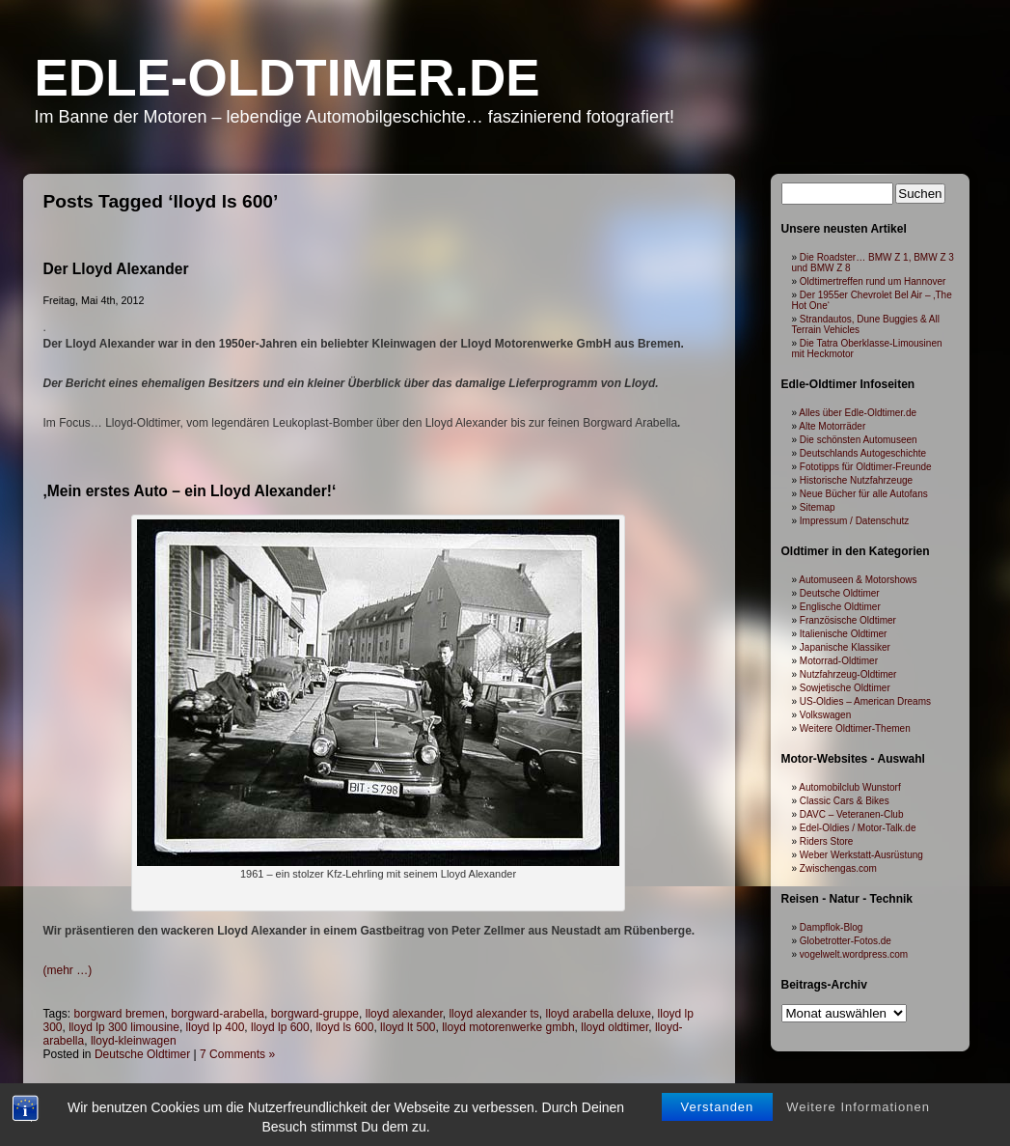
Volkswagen (825, 715)
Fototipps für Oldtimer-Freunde (866, 466)
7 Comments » (237, 1054)
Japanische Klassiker (845, 647)
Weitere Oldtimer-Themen (855, 728)
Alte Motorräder (832, 426)
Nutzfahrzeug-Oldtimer (848, 674)
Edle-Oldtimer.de (287, 77)
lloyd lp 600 (280, 1027)
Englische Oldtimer (840, 606)
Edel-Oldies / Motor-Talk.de (858, 828)
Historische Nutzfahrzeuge (856, 480)
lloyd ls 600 (344, 1027)
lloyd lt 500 (407, 1027)
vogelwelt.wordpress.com (854, 954)
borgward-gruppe (315, 1013)
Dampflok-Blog (831, 927)
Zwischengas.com (838, 868)
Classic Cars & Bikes (844, 801)
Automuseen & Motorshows (857, 579)
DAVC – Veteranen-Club (852, 814)
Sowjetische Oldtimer (845, 688)
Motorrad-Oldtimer (839, 661)
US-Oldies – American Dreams (865, 701)
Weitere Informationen (858, 1121)
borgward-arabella (217, 1013)
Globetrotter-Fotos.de (845, 941)
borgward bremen (119, 1013)
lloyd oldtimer (614, 1027)
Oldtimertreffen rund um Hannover (873, 281)
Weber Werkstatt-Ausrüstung (861, 855)
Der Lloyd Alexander (116, 269)
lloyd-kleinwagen (134, 1041)
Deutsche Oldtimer (142, 1054)
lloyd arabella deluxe (598, 1013)
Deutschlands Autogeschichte (863, 453)
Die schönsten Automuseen (858, 439)
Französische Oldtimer (848, 620)
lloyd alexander (404, 1013)
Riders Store (827, 841)
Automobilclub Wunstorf (849, 787)
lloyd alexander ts (493, 1013)
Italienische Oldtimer (843, 634)
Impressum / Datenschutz (854, 521)
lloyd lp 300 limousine (123, 1027)
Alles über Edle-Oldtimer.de (857, 412)
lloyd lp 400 (215, 1027)
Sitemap (817, 507)
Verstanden (717, 1121)
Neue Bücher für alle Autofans (864, 494)
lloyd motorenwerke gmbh (508, 1027)
